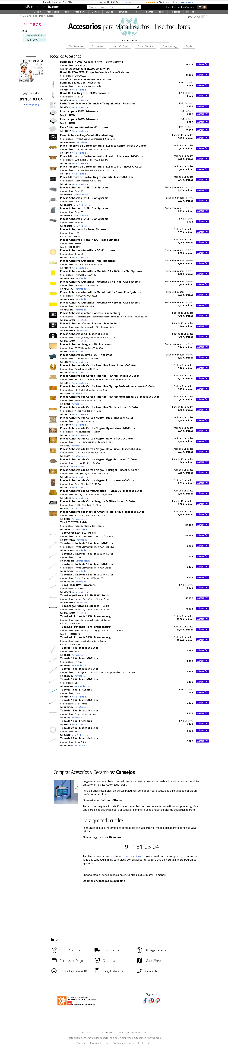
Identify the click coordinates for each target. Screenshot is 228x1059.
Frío (67, 11)
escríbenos (126, 2)
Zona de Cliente (173, 7)
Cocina (37, 11)
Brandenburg (169, 46)
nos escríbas (133, 856)
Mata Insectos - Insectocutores (38, 15)
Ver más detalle (80, 89)
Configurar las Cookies (124, 1043)
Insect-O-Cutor (120, 46)
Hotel (137, 11)
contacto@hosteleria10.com (131, 1032)
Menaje (96, 11)
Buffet (149, 11)
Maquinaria (53, 11)
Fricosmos (97, 46)
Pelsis (189, 46)
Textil (162, 11)
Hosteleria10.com (91, 1032)
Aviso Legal (83, 1043)
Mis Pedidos (188, 7)
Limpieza (124, 11)
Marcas (190, 11)
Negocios (175, 11)
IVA (193, 16)
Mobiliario (80, 11)
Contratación (144, 1043)
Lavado (109, 11)
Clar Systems (76, 46)
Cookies (107, 1043)
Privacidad (95, 1043)
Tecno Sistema (145, 46)
